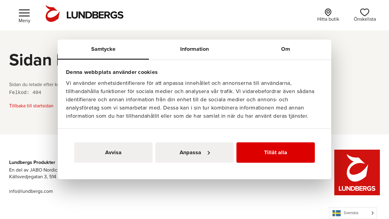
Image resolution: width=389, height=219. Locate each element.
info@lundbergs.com (31, 191)
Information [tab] (194, 49)
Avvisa (113, 152)
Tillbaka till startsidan (31, 105)
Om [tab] (285, 49)
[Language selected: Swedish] (353, 213)
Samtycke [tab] (103, 49)
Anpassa (195, 152)
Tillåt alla (275, 152)
